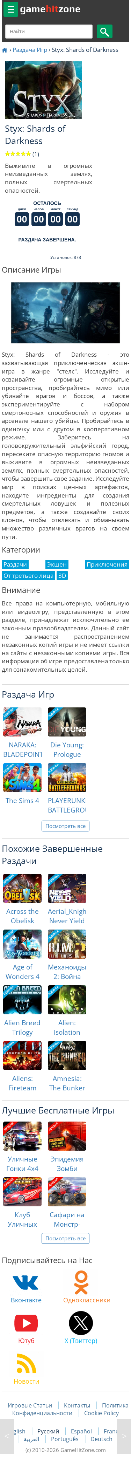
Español (82, 1431)
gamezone (50, 8)
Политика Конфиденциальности (70, 1409)
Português (65, 1439)
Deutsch (101, 1439)
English (17, 1431)
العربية (32, 1439)
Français (115, 1431)
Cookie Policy (101, 1413)
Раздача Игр (30, 50)
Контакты (77, 1405)
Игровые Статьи (30, 1405)
